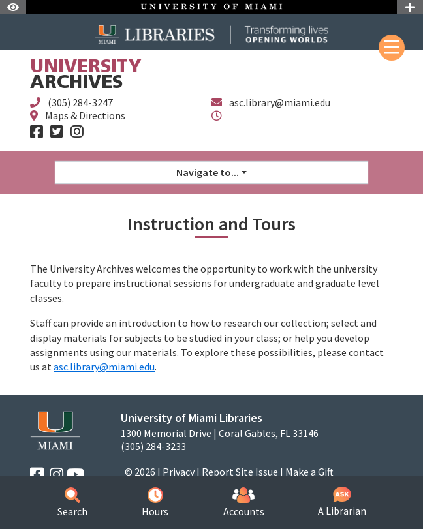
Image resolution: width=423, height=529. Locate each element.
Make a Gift (309, 471)
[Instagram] (77, 132)
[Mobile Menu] (392, 48)
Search (72, 502)
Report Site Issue (240, 471)
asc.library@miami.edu (279, 102)
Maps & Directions (85, 115)
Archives (86, 76)
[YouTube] (75, 474)
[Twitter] (56, 132)
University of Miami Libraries (191, 417)
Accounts (243, 502)
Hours (155, 502)
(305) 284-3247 (80, 102)
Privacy (179, 471)
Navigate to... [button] (207, 172)
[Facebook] (36, 132)
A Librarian (342, 502)
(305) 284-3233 (153, 446)
